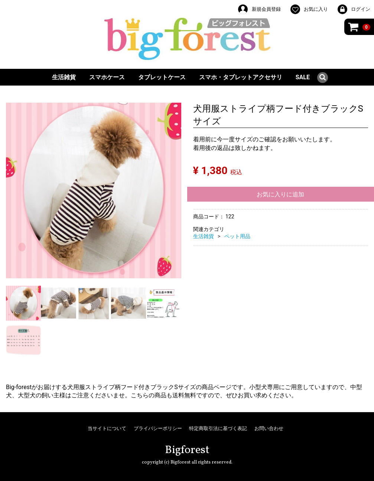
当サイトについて (107, 428)
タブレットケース (162, 77)
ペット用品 (237, 236)
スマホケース (107, 77)
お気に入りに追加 (280, 194)
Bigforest (187, 450)
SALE (303, 77)
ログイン (353, 9)
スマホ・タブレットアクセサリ (240, 77)
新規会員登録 (258, 9)
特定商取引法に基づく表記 (218, 428)
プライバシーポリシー (158, 428)
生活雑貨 (64, 77)
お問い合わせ (268, 428)
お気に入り (309, 9)
